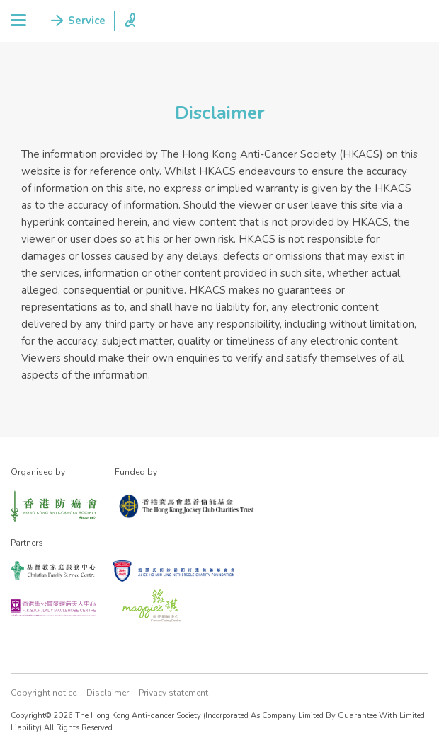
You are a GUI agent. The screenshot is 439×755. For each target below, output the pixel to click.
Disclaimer (107, 692)
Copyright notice (43, 692)
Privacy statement (173, 692)
